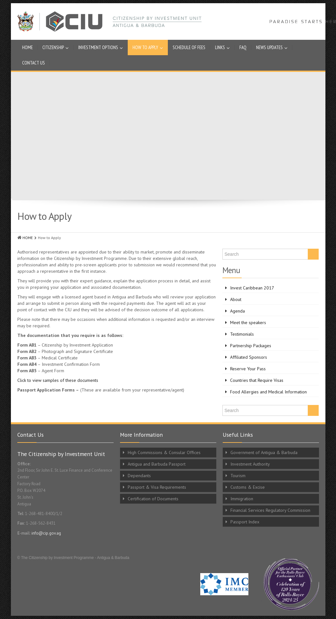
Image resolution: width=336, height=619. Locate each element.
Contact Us (33, 63)
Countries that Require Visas (256, 380)
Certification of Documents (153, 499)
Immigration (241, 499)
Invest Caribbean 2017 (252, 288)
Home (27, 47)
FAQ (242, 47)
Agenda (237, 311)
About (235, 299)
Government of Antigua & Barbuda (263, 452)
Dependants (139, 475)
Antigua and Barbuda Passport (156, 464)
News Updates (272, 47)
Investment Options (100, 47)
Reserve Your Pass (248, 369)
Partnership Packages (250, 345)
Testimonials (242, 334)
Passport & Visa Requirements (157, 487)
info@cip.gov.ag (46, 533)
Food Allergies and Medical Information (268, 392)
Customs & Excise (247, 487)
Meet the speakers (248, 322)
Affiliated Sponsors (248, 357)
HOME (27, 237)
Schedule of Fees (189, 47)
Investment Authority (250, 464)
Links (222, 47)
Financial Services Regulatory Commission (270, 510)
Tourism (238, 475)
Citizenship (55, 47)
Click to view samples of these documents (57, 380)
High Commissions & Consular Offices (164, 452)
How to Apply (148, 47)
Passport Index (244, 522)
